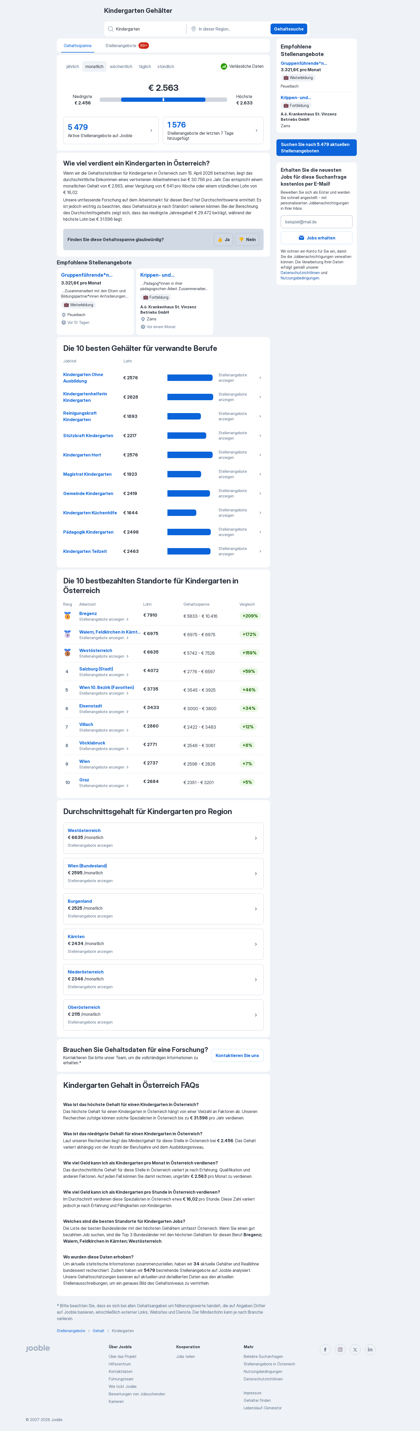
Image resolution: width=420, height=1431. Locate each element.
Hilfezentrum (120, 1364)
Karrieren (116, 1401)
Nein (247, 239)
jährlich (72, 66)
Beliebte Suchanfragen (263, 1356)
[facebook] (325, 1349)
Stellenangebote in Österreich (269, 1364)
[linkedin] (370, 1349)
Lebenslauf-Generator (263, 1408)
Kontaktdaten (121, 1371)
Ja (223, 239)
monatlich (94, 66)
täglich (145, 66)
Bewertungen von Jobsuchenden (137, 1394)
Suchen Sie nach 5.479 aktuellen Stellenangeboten (315, 147)
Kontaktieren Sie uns (237, 1055)
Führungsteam (121, 1379)
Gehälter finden (257, 1400)
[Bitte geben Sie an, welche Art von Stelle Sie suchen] (144, 28)
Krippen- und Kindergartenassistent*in (167, 275)
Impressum (252, 1393)
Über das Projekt (123, 1356)
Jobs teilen (185, 1356)
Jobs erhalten (316, 238)
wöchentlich (121, 66)
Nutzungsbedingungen (300, 278)
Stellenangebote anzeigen (240, 378)
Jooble (56, 1419)
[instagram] (340, 1349)
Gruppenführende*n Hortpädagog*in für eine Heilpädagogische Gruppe (88, 275)
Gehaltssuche (289, 29)
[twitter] (355, 1349)
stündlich (166, 66)
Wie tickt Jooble (123, 1386)
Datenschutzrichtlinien (300, 272)
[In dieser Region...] (227, 28)
